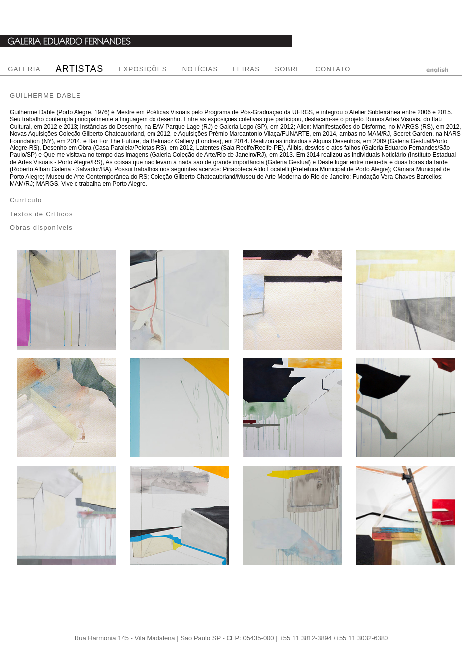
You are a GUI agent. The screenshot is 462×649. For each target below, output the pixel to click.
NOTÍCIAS (200, 68)
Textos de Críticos (41, 213)
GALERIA (24, 68)
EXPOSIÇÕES (142, 68)
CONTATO (333, 68)
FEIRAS (246, 68)
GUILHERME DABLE (45, 95)
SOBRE (288, 68)
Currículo (26, 200)
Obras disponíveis (41, 227)
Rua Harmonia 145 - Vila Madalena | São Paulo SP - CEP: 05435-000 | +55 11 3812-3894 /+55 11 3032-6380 (231, 638)
